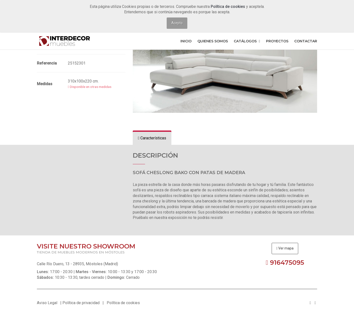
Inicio (186, 41)
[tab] (152, 138)
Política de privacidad (81, 302)
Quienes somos (212, 41)
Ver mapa (285, 248)
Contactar (305, 41)
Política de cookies (228, 6)
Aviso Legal (47, 302)
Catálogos (247, 41)
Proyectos (277, 41)
